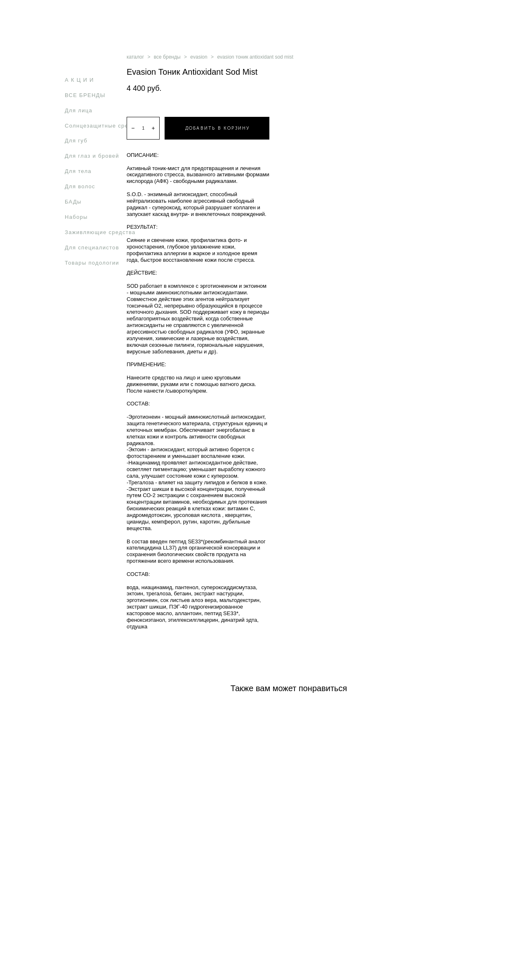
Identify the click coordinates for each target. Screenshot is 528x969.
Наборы (76, 217)
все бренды (167, 57)
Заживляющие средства (100, 232)
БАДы (73, 202)
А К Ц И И (79, 80)
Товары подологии (92, 263)
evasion (198, 57)
